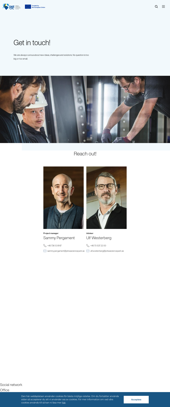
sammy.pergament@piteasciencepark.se (65, 251)
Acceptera (136, 399)
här (64, 402)
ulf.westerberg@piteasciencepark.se (108, 251)
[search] (156, 6)
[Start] (11, 6)
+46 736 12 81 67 (58, 245)
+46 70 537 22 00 (102, 245)
